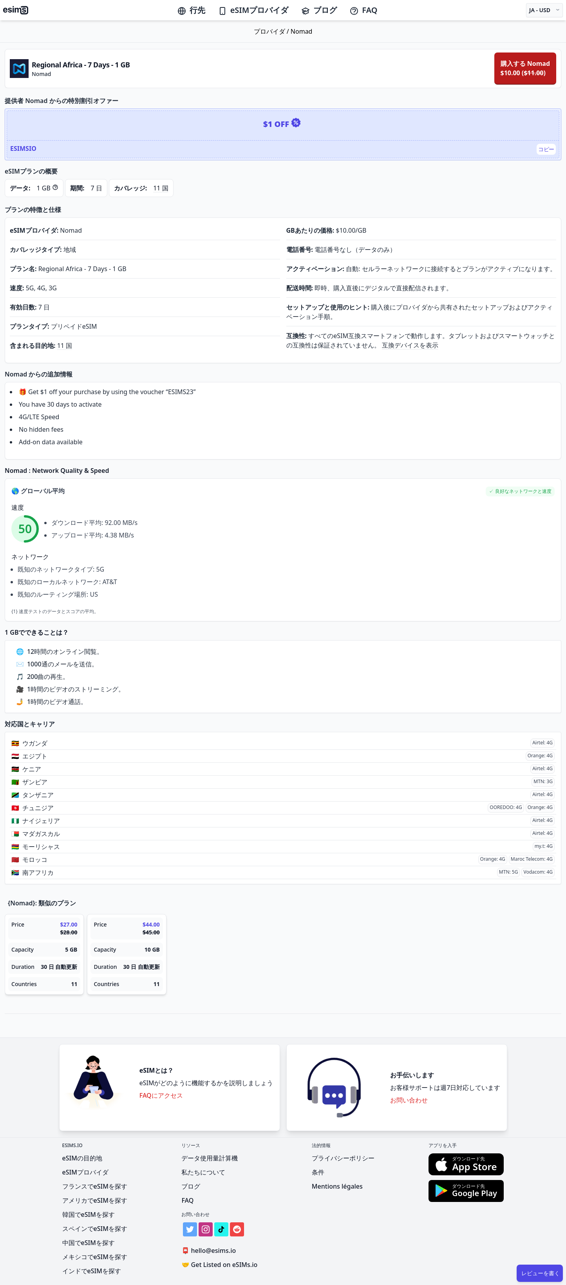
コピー (546, 149)
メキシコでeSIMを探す (94, 1256)
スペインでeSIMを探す (94, 1228)
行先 (191, 10)
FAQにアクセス (161, 1095)
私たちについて (203, 1172)
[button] (520, 491)
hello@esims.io (210, 1250)
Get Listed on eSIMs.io (219, 1264)
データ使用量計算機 (209, 1158)
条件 (318, 1172)
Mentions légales (337, 1186)
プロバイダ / (272, 31)
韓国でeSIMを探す (88, 1214)
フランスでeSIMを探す (94, 1186)
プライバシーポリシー (343, 1158)
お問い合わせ (409, 1100)
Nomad (302, 31)
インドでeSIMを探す (91, 1271)
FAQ (363, 10)
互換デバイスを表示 (410, 345)
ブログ (319, 10)
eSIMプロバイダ (253, 10)
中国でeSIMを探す (88, 1242)
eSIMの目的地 (82, 1158)
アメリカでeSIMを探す (94, 1200)
